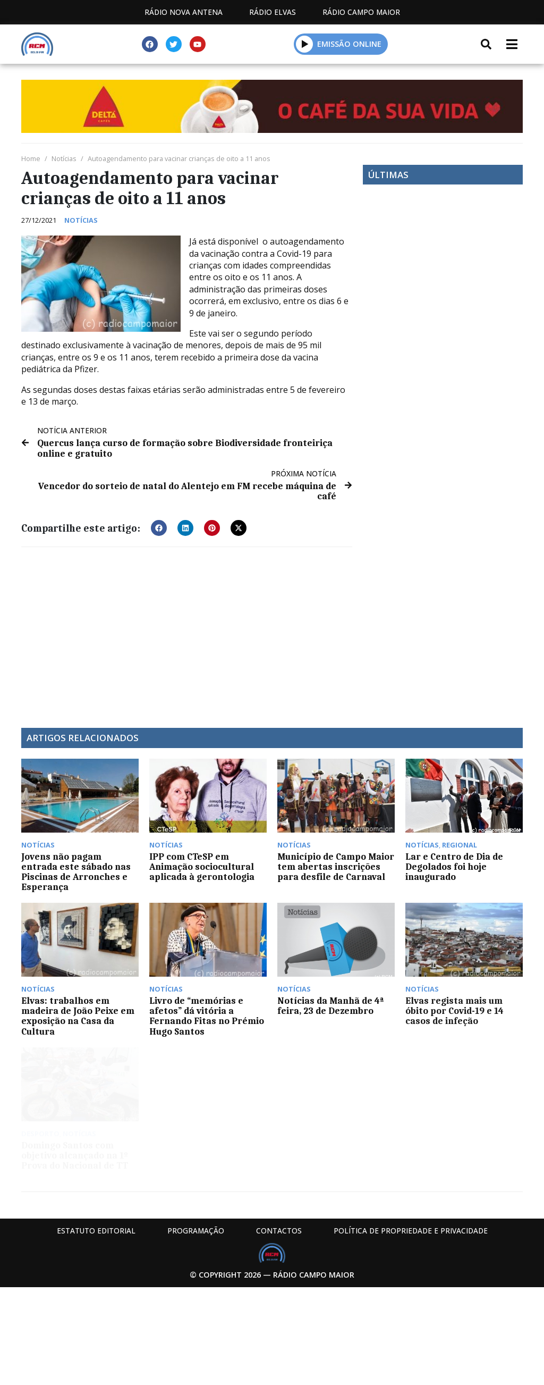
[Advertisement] (186, 632)
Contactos (279, 1230)
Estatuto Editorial (96, 1230)
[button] (159, 528)
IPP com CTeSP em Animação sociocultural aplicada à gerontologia (201, 866)
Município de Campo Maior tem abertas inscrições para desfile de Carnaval (335, 866)
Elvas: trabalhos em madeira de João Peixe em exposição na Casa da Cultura (77, 1016)
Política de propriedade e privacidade (411, 1230)
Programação (195, 1230)
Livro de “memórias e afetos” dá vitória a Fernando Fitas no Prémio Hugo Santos (206, 1016)
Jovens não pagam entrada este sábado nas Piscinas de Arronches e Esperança (76, 872)
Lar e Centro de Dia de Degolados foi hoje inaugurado (454, 866)
